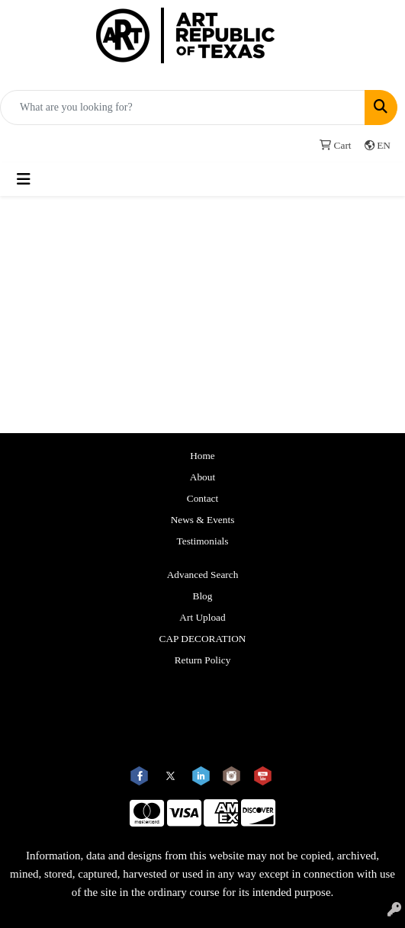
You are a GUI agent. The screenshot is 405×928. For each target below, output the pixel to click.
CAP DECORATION (202, 638)
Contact (202, 498)
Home (202, 455)
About (202, 477)
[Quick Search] (182, 107)
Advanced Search (203, 574)
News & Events (203, 519)
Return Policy (203, 660)
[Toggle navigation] (24, 179)
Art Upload (202, 617)
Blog (203, 596)
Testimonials (203, 541)
